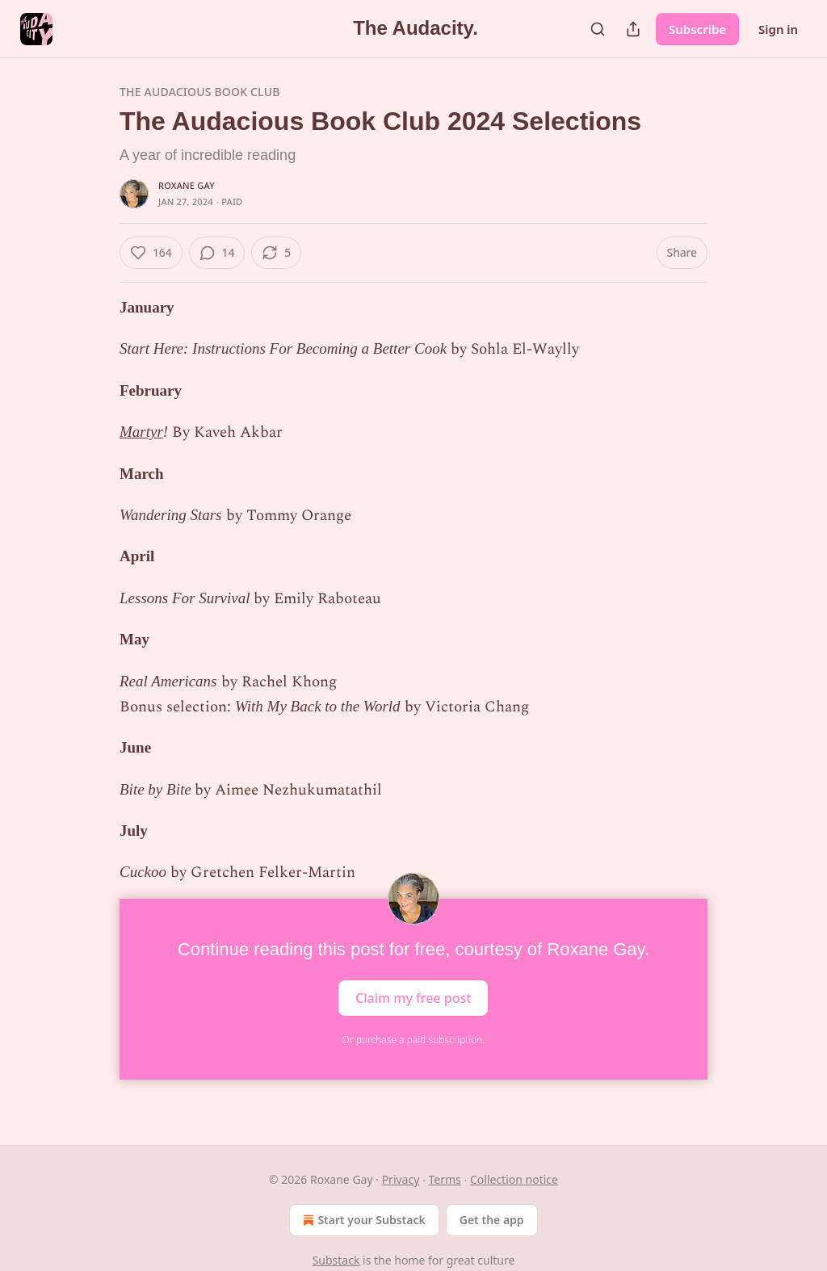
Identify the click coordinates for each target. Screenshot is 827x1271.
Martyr (141, 431)
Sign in (778, 29)
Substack (336, 1260)
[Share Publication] (633, 29)
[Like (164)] (151, 253)
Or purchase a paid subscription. (413, 1040)
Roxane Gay (186, 185)
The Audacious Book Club (200, 91)
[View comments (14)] (217, 253)
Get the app (492, 1219)
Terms (445, 1179)
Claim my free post (413, 997)
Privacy (401, 1179)
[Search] (597, 29)
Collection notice (514, 1179)
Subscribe (697, 29)
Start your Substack (362, 1220)
